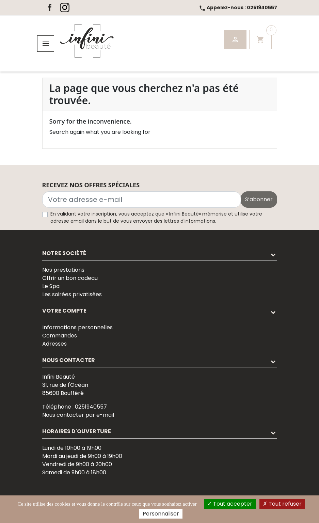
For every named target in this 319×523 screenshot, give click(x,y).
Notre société (64, 253)
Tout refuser (282, 504)
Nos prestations (63, 270)
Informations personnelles (77, 327)
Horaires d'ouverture (76, 431)
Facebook (49, 7)
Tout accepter (229, 504)
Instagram (64, 7)
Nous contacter (68, 360)
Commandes (59, 335)
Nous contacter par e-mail (78, 415)
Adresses (54, 344)
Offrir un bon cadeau (70, 278)
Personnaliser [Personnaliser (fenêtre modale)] (161, 514)
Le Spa (51, 286)
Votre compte (64, 311)
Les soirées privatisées (72, 294)
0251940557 (238, 7)
